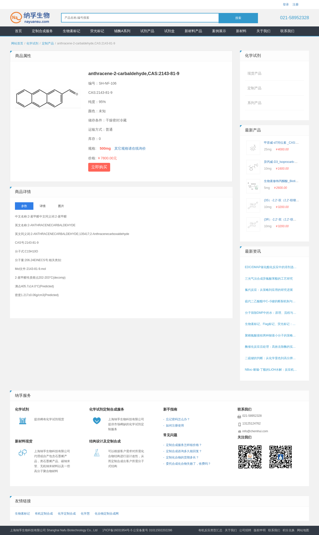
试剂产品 (147, 31)
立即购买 (99, 167)
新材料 (241, 31)
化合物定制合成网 (107, 513)
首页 (18, 31)
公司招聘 (245, 530)
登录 (286, 4)
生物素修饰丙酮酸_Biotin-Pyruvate (287, 181)
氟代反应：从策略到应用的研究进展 (269, 290)
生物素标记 (71, 31)
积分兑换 (289, 530)
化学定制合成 (67, 513)
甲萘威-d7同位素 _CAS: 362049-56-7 (289, 142)
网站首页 (17, 43)
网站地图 (303, 530)
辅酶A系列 (122, 31)
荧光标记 (97, 31)
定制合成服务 (42, 31)
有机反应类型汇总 (210, 530)
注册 (296, 4)
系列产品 (254, 103)
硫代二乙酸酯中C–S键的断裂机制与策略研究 (271, 301)
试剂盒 (169, 31)
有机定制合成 (44, 513)
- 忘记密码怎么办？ (176, 419)
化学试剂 (32, 43)
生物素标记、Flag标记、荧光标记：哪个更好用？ (271, 324)
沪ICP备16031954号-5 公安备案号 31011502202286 (137, 530)
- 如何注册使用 (173, 425)
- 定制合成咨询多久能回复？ (182, 451)
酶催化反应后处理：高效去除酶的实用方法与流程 (271, 346)
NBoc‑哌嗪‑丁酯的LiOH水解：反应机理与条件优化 (271, 369)
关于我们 (263, 31)
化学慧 (85, 513)
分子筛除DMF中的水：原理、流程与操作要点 (271, 313)
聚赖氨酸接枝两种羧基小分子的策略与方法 (271, 335)
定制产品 (48, 43)
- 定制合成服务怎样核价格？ (182, 445)
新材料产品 (193, 31)
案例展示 (219, 31)
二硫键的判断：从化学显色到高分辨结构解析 (271, 358)
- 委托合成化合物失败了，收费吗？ (187, 463)
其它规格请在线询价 (130, 148)
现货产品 (254, 73)
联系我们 (287, 31)
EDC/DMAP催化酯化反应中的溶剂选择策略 (271, 267)
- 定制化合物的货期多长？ (181, 457)
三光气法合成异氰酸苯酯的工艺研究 (269, 278)
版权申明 (260, 530)
